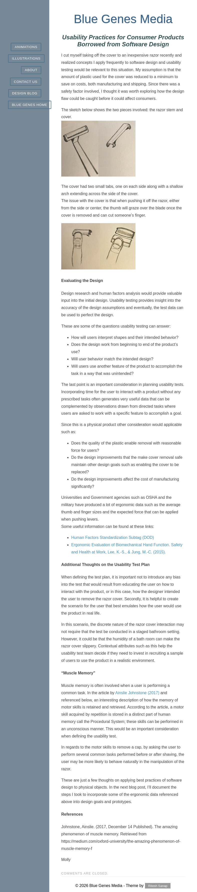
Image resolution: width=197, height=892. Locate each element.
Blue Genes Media (123, 19)
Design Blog (24, 93)
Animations (26, 47)
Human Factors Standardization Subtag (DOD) (112, 537)
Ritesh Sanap (158, 886)
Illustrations (26, 58)
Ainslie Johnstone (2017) (137, 693)
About (31, 70)
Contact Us (26, 82)
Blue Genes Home (30, 105)
